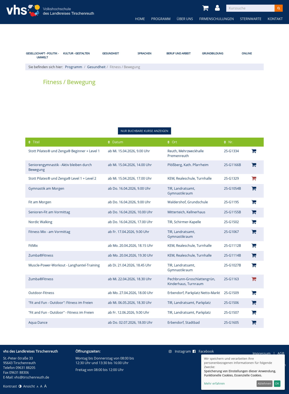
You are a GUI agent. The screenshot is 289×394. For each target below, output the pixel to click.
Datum (115, 142)
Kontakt (275, 19)
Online (247, 53)
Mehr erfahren (214, 383)
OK (277, 383)
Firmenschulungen (216, 19)
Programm (160, 19)
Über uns (185, 19)
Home (140, 19)
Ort (172, 142)
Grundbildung (212, 53)
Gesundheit (110, 53)
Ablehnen (264, 383)
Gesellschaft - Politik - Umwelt (42, 55)
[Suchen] (279, 8)
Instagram (181, 351)
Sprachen (144, 53)
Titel (34, 142)
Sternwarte (250, 19)
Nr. (228, 142)
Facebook (203, 351)
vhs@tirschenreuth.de (31, 377)
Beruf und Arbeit (178, 53)
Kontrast (12, 386)
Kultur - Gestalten (76, 53)
